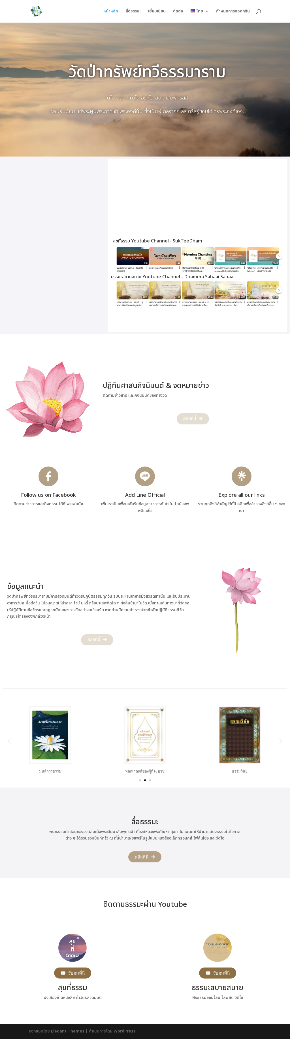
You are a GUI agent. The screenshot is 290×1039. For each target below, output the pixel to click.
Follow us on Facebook (48, 495)
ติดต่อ (178, 11)
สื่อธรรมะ (133, 11)
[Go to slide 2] (145, 780)
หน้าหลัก (110, 11)
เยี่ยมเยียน (157, 11)
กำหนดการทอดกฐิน (233, 11)
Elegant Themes (67, 1031)
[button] (9, 741)
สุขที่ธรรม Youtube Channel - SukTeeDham (157, 241)
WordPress (125, 1031)
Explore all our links (241, 495)
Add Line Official (145, 495)
